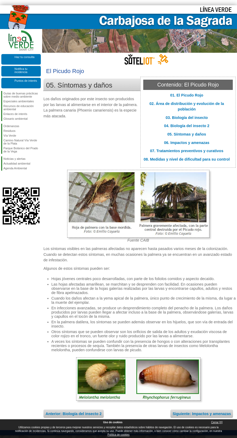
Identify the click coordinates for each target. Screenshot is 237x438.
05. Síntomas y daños (186, 134)
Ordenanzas (11, 126)
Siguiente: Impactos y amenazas (201, 414)
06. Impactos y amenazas (186, 143)
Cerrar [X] (217, 422)
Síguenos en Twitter (13, 179)
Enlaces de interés (15, 113)
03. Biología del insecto (187, 117)
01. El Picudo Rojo (186, 95)
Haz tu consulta (24, 57)
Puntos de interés (25, 80)
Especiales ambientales (18, 101)
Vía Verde (9, 135)
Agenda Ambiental (15, 168)
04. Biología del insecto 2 (186, 126)
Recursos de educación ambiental (18, 107)
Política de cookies (118, 434)
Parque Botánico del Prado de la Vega (20, 150)
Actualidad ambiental (16, 163)
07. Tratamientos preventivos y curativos (186, 151)
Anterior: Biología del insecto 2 (74, 414)
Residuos (9, 130)
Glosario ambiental (15, 118)
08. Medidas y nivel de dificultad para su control (187, 159)
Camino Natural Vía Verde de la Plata (20, 142)
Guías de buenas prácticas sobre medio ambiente (20, 95)
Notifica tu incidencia (20, 70)
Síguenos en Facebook (4, 179)
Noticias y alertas (14, 158)
